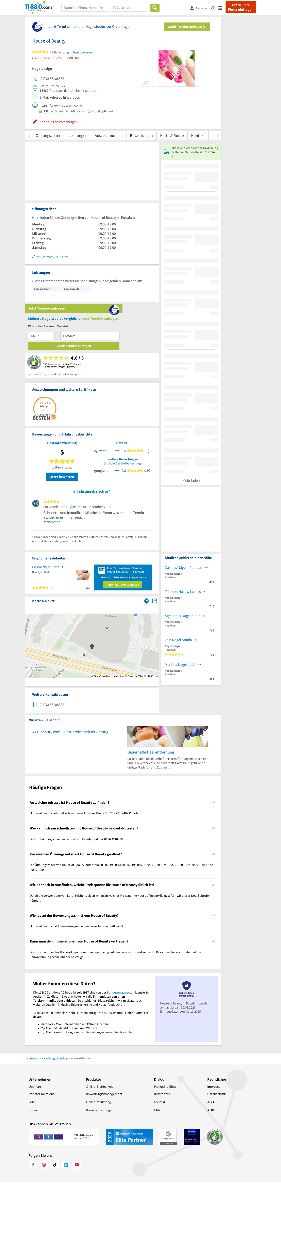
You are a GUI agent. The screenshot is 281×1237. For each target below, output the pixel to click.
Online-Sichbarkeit (99, 1141)
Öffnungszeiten (48, 135)
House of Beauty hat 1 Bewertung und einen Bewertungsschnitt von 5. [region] (77, 981)
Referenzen (162, 1149)
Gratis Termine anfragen (187, 27)
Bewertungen (141, 135)
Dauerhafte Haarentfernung (150, 806)
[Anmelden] (200, 8)
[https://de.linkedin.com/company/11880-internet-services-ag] (65, 1219)
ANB (210, 1165)
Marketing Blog (165, 1141)
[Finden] (155, 8)
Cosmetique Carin (45, 487)
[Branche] (85, 8)
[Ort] (129, 8)
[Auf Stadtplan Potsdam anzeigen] (154, 521)
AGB (210, 1157)
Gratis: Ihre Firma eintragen (240, 7)
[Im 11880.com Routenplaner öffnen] (147, 520)
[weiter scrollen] (217, 135)
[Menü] (222, 8)
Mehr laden (191, 562)
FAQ (157, 1165)
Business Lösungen (100, 1165)
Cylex (72, 427)
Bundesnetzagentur (120, 1047)
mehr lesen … (54, 442)
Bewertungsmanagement (104, 1149)
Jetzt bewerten (62, 397)
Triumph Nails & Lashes (183, 673)
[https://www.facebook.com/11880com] (33, 1219)
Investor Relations (41, 1149)
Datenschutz (216, 1149)
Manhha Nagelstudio (181, 746)
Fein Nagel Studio (178, 721)
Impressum (215, 1141)
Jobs (32, 1157)
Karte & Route (172, 135)
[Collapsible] (213, 857)
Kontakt (198, 135)
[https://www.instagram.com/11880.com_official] (43, 1219)
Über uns (35, 1141)
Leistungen (78, 135)
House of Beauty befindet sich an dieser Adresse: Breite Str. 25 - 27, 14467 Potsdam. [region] (86, 868)
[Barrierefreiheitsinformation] (214, 8)
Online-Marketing (98, 1157)
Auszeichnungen (109, 135)
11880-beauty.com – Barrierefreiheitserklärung (68, 786)
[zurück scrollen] (28, 135)
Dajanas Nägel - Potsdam (184, 649)
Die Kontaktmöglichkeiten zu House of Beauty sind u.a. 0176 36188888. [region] (77, 893)
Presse (33, 1165)
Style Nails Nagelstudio (182, 697)
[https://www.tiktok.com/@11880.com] (54, 1219)
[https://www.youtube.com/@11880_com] (76, 1219)
